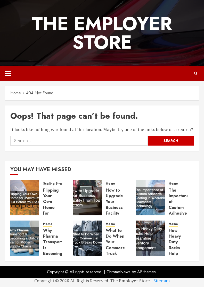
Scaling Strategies (57, 184)
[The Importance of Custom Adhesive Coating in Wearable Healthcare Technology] (150, 197)
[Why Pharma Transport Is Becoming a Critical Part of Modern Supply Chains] (24, 238)
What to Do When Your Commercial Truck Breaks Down (117, 248)
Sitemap (161, 281)
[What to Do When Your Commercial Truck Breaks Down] (87, 238)
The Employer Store (102, 33)
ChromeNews (118, 272)
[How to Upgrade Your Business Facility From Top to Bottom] (87, 197)
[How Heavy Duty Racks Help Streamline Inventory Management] (150, 238)
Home (110, 184)
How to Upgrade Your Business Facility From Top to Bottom (114, 210)
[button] (8, 73)
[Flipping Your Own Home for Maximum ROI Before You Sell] (24, 197)
